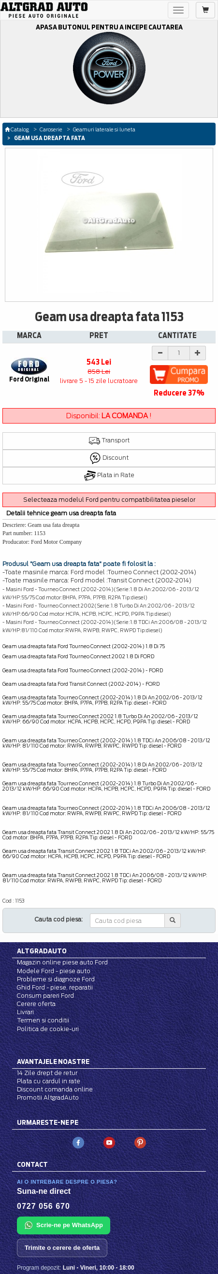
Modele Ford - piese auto (53, 971)
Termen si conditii (43, 1020)
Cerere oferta (36, 1003)
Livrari (25, 1012)
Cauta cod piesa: (59, 919)
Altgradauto (42, 951)
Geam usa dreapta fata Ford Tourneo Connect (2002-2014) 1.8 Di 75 (83, 646)
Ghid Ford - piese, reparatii (55, 987)
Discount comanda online (55, 1089)
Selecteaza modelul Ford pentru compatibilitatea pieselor (109, 499)
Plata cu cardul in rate (48, 1081)
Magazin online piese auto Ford (62, 962)
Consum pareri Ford (45, 995)
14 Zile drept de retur (47, 1072)
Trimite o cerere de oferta (62, 1247)
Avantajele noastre (53, 1061)
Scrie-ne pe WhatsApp (63, 1225)
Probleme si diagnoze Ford (56, 979)
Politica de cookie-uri (48, 1029)
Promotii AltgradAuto (48, 1097)
